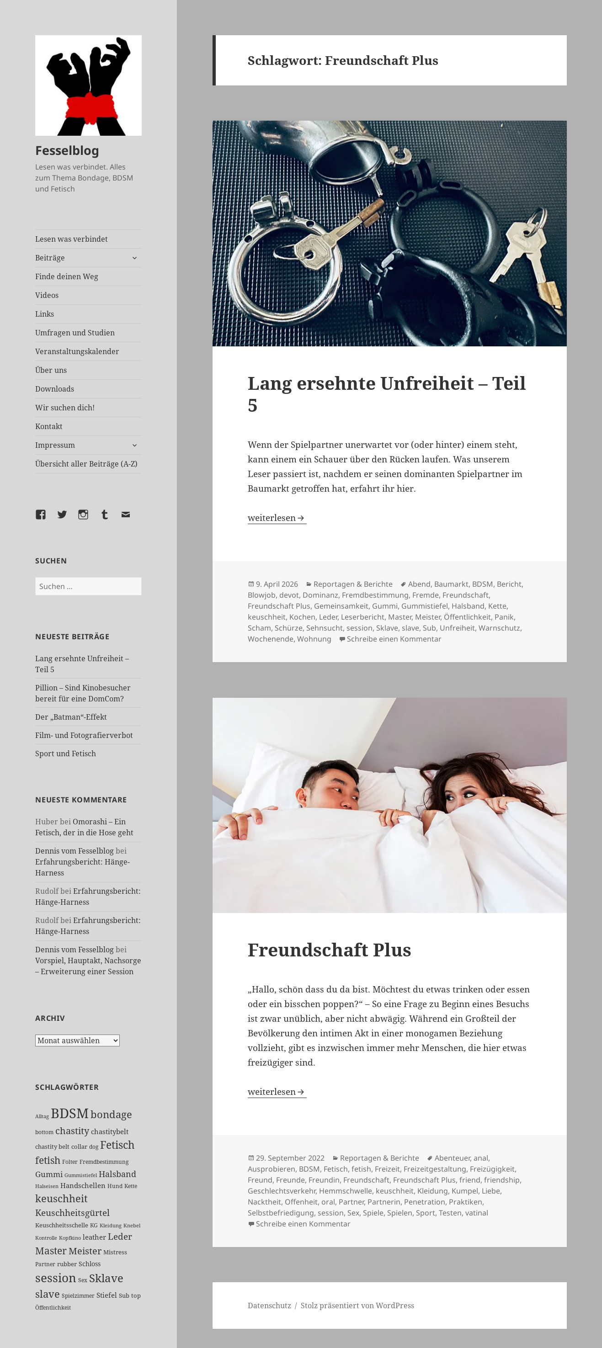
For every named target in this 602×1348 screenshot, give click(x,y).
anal (481, 1158)
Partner (351, 1202)
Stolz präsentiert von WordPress (357, 1305)
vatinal (476, 1213)
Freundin (324, 1180)
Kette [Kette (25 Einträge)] (130, 1186)
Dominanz (320, 595)
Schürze (289, 628)
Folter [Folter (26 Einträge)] (70, 1162)
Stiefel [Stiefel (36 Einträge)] (106, 1295)
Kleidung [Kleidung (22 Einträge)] (111, 1225)
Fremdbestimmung (375, 595)
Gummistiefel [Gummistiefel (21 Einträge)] (80, 1175)
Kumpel (465, 1191)
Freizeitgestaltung (435, 1169)
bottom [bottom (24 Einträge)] (44, 1132)
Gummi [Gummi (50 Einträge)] (49, 1174)
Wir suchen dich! (65, 408)
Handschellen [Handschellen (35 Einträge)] (83, 1185)
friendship (502, 1180)
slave (410, 628)
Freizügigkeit (492, 1169)
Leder (328, 617)
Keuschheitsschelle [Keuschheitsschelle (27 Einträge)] (61, 1225)
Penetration (424, 1202)
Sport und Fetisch (65, 753)
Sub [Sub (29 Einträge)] (124, 1295)
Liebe (491, 1191)
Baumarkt (451, 584)
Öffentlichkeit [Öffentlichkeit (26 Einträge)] (53, 1307)
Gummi (385, 606)
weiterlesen (277, 518)
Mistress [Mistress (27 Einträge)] (115, 1252)
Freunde (290, 1180)
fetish (361, 1169)
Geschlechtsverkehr (281, 1191)
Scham (259, 628)
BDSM (482, 584)
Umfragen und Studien (75, 333)
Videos (47, 295)
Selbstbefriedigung (281, 1213)
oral (328, 1202)
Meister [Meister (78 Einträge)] (85, 1251)
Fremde (425, 595)
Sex (353, 1213)
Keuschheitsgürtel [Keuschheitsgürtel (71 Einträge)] (72, 1212)
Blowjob (262, 595)
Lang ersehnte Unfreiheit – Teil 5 (387, 394)
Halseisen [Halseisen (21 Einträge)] (47, 1186)
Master (399, 617)
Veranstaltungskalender (77, 351)
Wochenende (270, 639)
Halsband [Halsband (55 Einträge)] (117, 1173)
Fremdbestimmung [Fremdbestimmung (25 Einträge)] (104, 1162)
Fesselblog (67, 150)
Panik (504, 617)
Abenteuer (452, 1158)
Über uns (51, 370)
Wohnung (314, 639)
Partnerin (384, 1202)
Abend (419, 584)
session (359, 628)
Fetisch (336, 1169)
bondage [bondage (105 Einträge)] (111, 1114)
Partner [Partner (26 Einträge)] (45, 1264)
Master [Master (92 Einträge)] (51, 1250)
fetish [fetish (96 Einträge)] (47, 1160)
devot (289, 595)
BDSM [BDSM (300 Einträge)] (70, 1113)
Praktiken (465, 1202)
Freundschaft (465, 595)
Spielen (399, 1213)
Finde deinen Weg (66, 276)
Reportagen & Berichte (353, 584)
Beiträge (50, 258)
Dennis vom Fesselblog (74, 851)
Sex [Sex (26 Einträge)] (82, 1280)
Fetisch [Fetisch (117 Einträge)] (117, 1145)
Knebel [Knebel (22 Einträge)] (131, 1225)
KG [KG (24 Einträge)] (94, 1225)
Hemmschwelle (345, 1191)
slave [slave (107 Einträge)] (47, 1293)
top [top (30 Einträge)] (136, 1295)
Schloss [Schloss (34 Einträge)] (90, 1263)
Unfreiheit (457, 628)
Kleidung (432, 1191)
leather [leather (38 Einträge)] (94, 1237)
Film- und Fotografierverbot (84, 735)
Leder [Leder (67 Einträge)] (120, 1236)
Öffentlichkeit (467, 617)
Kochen (302, 617)
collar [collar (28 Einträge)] (79, 1146)
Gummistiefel (424, 606)
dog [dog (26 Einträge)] (93, 1147)
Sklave (387, 628)
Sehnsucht (324, 628)
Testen (450, 1213)
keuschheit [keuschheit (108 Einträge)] (61, 1198)
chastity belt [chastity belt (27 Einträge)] (52, 1146)
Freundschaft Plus (279, 606)
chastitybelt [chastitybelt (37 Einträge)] (109, 1131)
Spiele (373, 1213)
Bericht (509, 584)
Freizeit (387, 1169)
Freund (260, 1180)
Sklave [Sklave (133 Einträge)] (106, 1278)
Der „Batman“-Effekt (71, 717)
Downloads (54, 389)
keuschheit (267, 617)
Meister (427, 617)
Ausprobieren (271, 1169)
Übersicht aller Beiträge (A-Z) (86, 464)
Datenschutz (269, 1305)
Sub (429, 628)
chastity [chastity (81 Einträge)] (72, 1130)
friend (469, 1180)
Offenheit (301, 1202)
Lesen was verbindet (71, 239)
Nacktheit (264, 1202)
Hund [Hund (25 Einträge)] (115, 1186)
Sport (425, 1213)
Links (44, 314)
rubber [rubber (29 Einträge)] (67, 1264)
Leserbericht (362, 617)
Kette (497, 606)
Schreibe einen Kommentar (394, 639)
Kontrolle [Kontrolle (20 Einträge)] (46, 1238)
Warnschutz (499, 628)
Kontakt (49, 426)
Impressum (55, 445)
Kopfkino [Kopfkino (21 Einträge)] (70, 1237)
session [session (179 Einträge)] (55, 1277)
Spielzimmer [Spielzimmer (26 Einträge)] (78, 1296)
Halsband (468, 606)
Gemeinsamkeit (341, 606)
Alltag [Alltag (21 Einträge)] (42, 1116)
